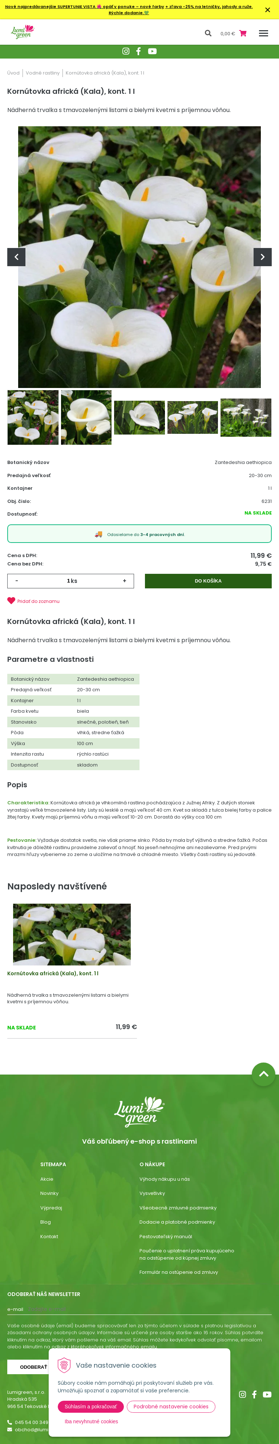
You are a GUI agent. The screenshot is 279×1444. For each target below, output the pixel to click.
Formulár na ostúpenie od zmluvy (179, 1272)
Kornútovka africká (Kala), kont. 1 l (52, 973)
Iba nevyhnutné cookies (91, 1421)
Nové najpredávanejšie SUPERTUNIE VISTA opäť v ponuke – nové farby (84, 6)
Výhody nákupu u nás (165, 1179)
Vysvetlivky (152, 1193)
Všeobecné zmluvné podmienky (178, 1207)
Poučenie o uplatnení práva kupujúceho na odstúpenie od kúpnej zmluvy (187, 1254)
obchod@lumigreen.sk (42, 1429)
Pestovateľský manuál (166, 1236)
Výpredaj (51, 1207)
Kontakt (49, 1236)
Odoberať (33, 1367)
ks (74, 581)
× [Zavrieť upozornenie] (267, 10)
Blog (45, 1222)
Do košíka (208, 581)
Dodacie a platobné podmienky (177, 1222)
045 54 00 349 (31, 1422)
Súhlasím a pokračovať (91, 1406)
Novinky (49, 1193)
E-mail (15, 1309)
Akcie (46, 1179)
